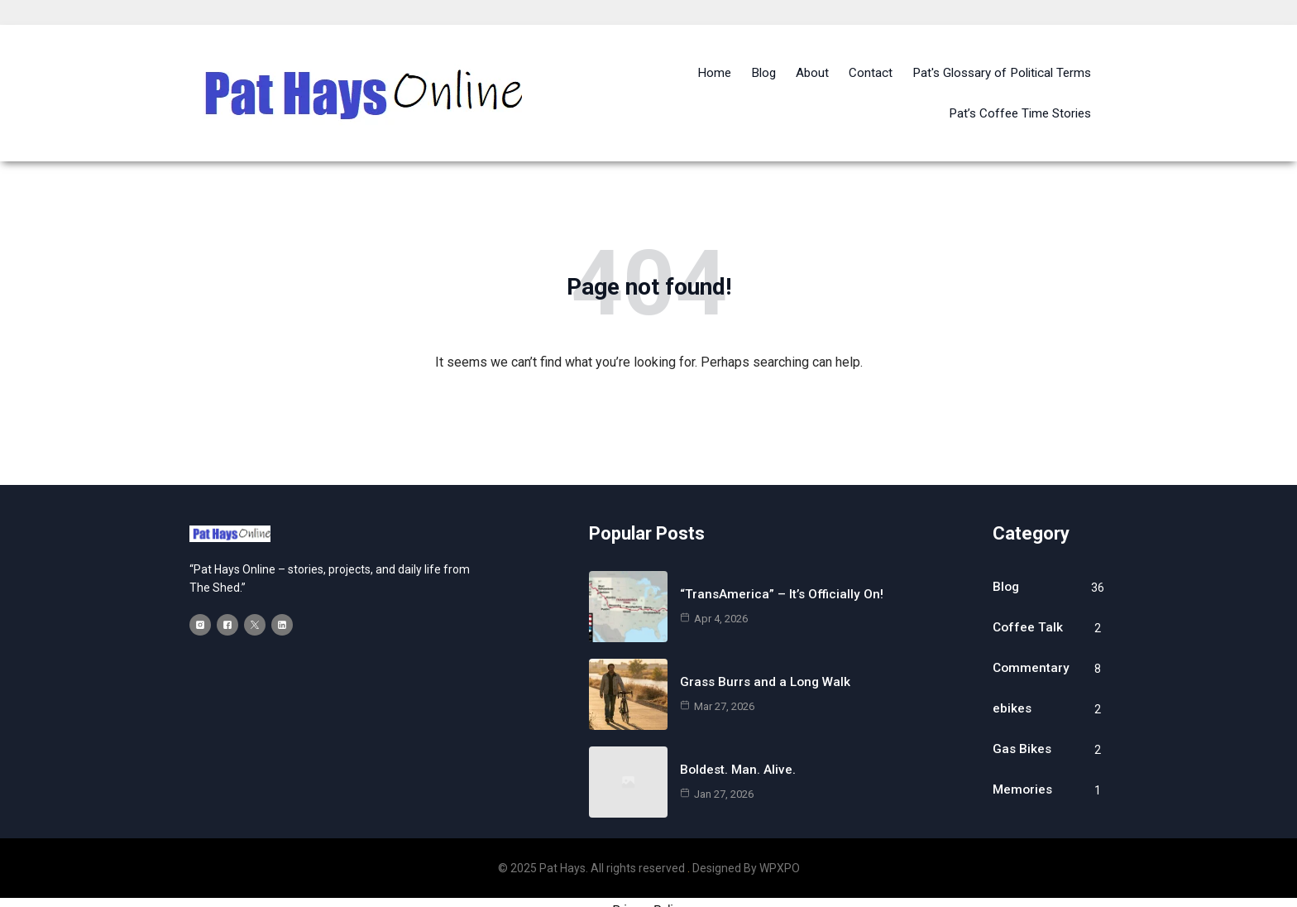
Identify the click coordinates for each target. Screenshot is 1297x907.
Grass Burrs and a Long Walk (768, 655)
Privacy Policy (648, 883)
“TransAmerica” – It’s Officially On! (783, 567)
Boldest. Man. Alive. (739, 743)
